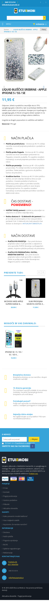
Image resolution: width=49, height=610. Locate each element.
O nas (5, 498)
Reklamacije (7, 562)
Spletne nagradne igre (11, 558)
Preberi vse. (33, 483)
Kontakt (6, 502)
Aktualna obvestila (10, 518)
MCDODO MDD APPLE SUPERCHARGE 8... (13, 312)
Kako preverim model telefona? (15, 526)
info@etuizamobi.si (16, 587)
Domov (6, 30)
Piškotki (6, 514)
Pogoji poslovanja (10, 506)
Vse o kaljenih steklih (11, 530)
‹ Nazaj (43, 29)
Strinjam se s (8, 453)
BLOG (5, 554)
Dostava (6, 542)
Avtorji (4, 600)
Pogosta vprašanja (10, 550)
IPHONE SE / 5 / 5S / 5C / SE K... (13, 363)
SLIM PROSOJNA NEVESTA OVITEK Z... (35, 312)
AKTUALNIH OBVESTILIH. (32, 233)
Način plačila (8, 546)
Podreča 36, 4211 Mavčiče (13, 573)
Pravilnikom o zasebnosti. (25, 453)
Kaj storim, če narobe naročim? (15, 534)
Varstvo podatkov (10, 510)
